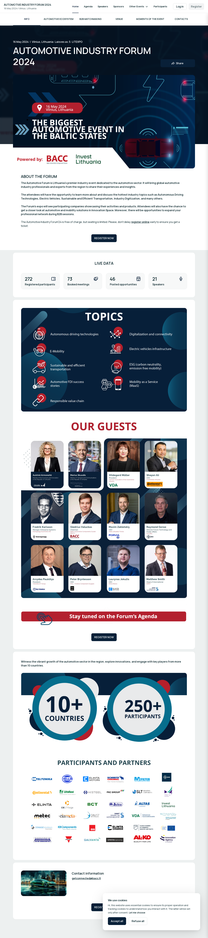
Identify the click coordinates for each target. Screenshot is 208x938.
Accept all (117, 921)
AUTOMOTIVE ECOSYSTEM (58, 19)
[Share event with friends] (178, 64)
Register (196, 6)
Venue (119, 19)
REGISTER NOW (104, 238)
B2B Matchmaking (90, 19)
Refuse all (138, 921)
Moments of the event (150, 19)
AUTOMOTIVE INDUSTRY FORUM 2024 (27, 5)
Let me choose (137, 912)
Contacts (181, 19)
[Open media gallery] (104, 360)
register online (140, 222)
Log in (180, 6)
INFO (26, 19)
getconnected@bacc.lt (86, 879)
